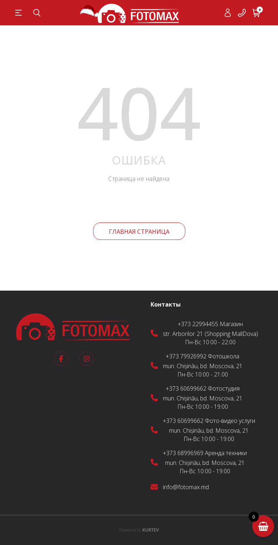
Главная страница (139, 232)
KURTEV (139, 530)
